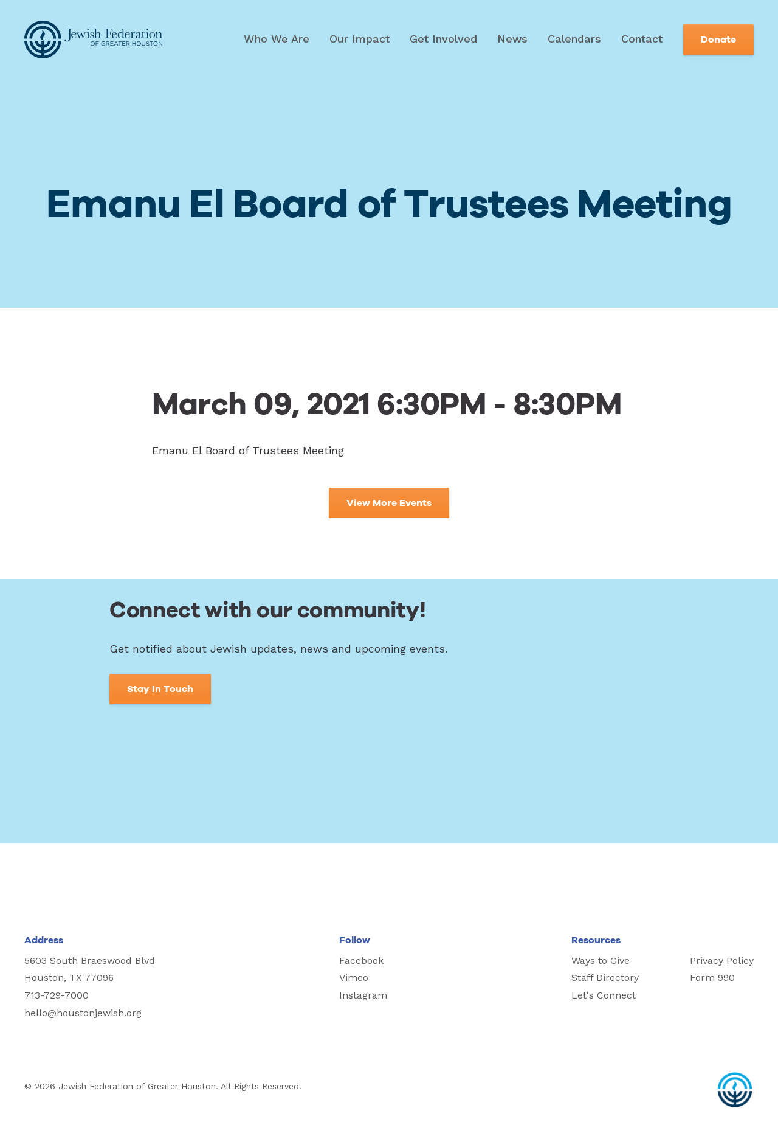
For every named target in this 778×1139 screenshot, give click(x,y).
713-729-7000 (56, 995)
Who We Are (276, 38)
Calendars (574, 38)
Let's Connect (603, 995)
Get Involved (443, 38)
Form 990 (712, 977)
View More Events (389, 503)
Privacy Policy (722, 960)
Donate (718, 39)
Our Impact (359, 38)
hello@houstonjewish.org (83, 1013)
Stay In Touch (160, 689)
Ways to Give (600, 960)
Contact (642, 38)
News (512, 38)
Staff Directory (605, 977)
